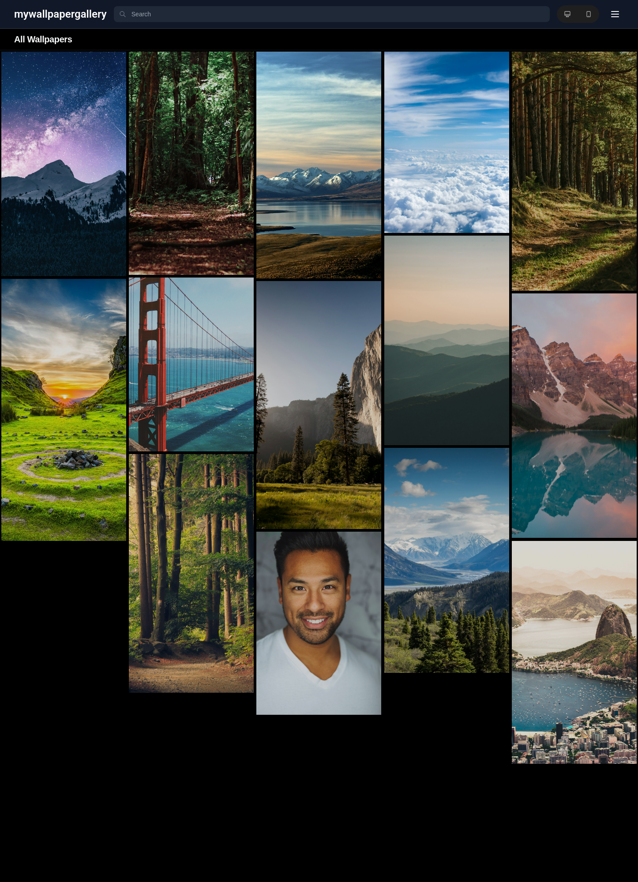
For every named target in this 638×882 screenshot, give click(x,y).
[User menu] (615, 14)
